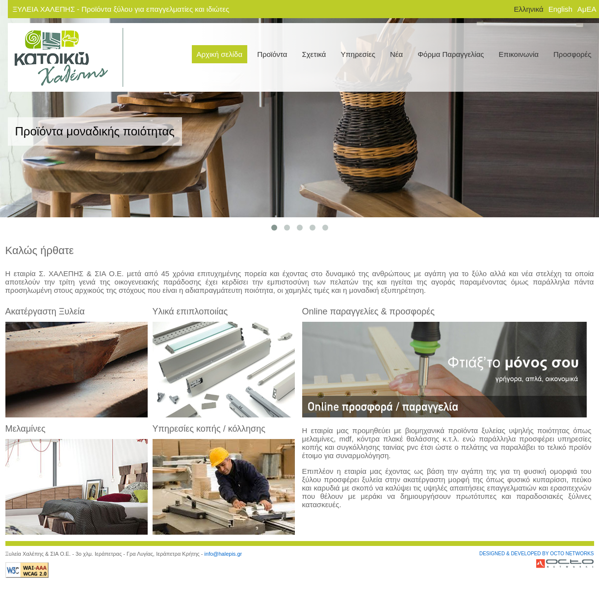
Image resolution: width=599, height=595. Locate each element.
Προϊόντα (272, 54)
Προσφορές (572, 54)
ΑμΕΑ (587, 9)
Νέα (396, 54)
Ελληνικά (528, 9)
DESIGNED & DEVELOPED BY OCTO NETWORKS (536, 553)
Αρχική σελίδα (220, 54)
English (560, 9)
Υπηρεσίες (358, 54)
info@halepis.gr (223, 554)
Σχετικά (314, 54)
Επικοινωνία (519, 54)
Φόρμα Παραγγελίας (450, 54)
